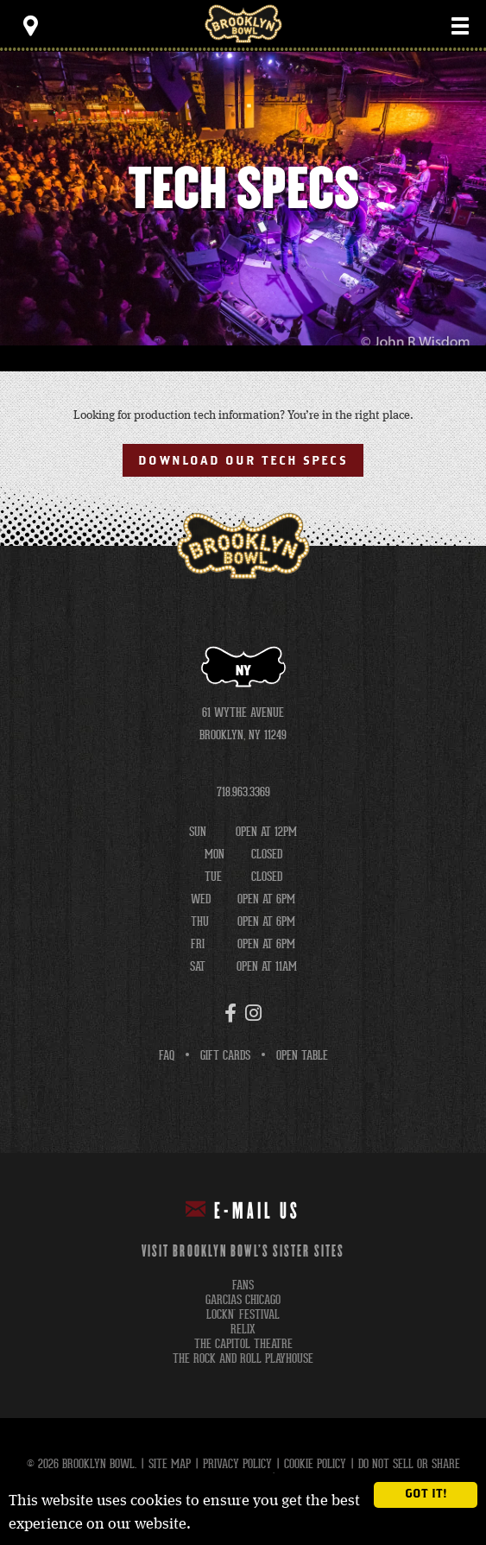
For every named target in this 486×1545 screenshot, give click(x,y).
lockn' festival (243, 1315)
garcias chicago (243, 1300)
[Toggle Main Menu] (460, 26)
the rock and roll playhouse (243, 1359)
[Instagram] (253, 1013)
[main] (243, 299)
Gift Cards (225, 1055)
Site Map (169, 1464)
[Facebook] (230, 1013)
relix (243, 1329)
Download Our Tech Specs (242, 461)
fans (243, 1285)
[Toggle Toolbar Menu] (30, 26)
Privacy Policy (237, 1464)
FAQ (166, 1055)
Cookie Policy (315, 1464)
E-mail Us (243, 1210)
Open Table (302, 1055)
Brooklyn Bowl (243, 23)
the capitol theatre (243, 1344)
